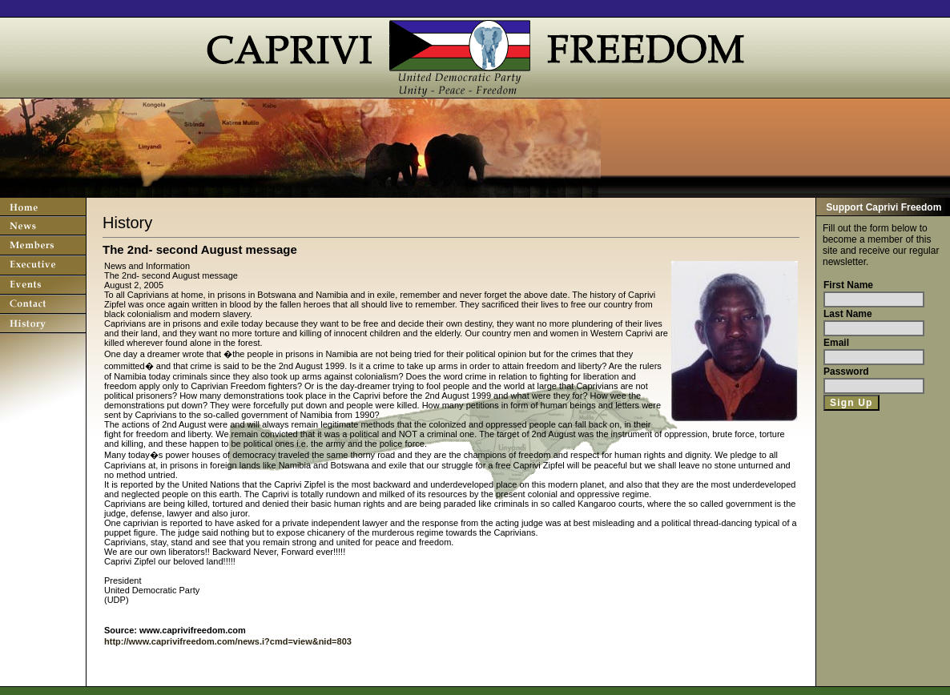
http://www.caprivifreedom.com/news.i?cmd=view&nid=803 (228, 641)
